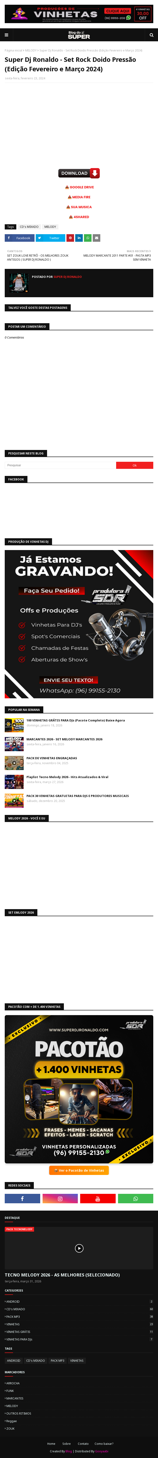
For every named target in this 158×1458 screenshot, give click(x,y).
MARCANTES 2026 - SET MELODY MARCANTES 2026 (64, 739)
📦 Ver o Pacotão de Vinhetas (79, 1170)
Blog (69, 1451)
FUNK (10, 1391)
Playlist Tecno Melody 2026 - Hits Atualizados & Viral (67, 777)
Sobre (66, 1444)
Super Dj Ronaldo (67, 277)
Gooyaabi (101, 1451)
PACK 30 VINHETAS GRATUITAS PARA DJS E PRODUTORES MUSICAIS (77, 796)
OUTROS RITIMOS (18, 1413)
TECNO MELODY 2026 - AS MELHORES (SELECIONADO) (62, 1275)
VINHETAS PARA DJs (79, 1339)
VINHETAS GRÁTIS (79, 1332)
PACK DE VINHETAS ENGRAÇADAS (51, 758)
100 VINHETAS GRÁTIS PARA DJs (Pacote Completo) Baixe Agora (75, 720)
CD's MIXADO (29, 227)
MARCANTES (14, 1398)
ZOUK (10, 1429)
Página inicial (13, 50)
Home (51, 1444)
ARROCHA (13, 1383)
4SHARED (81, 217)
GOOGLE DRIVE (82, 187)
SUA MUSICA (81, 207)
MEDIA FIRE (81, 197)
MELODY (31, 50)
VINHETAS (79, 1324)
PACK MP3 (79, 1317)
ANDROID (79, 1302)
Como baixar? (104, 1444)
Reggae (11, 1421)
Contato (83, 1444)
